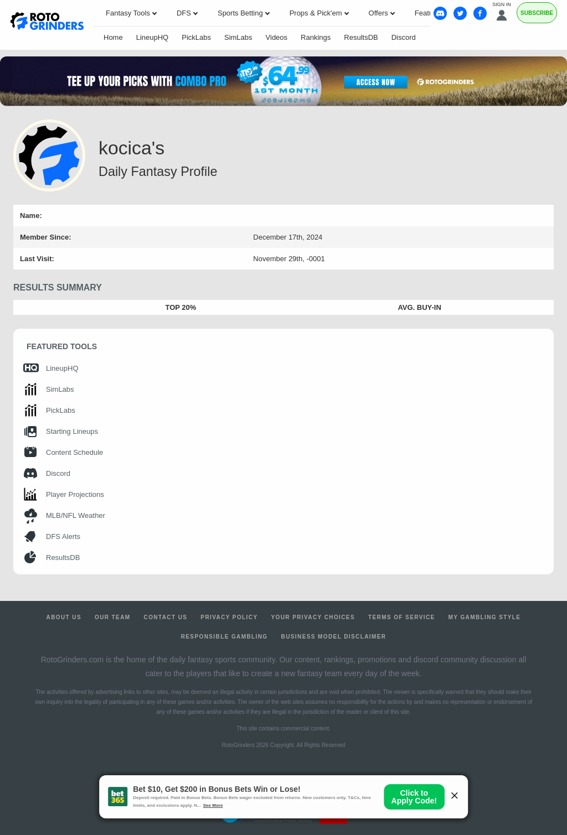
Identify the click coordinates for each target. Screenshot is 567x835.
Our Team (113, 617)
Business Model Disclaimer (333, 637)
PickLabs (196, 37)
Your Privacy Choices (313, 617)
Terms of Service (401, 617)
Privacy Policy (228, 617)
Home (113, 37)
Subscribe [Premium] (536, 13)
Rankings (316, 37)
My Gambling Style (485, 617)
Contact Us (166, 617)
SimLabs (238, 37)
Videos (277, 37)
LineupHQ (152, 37)
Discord (403, 37)
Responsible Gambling (224, 637)
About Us (64, 617)
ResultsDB (361, 37)
